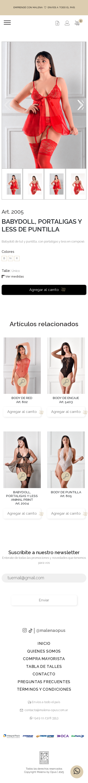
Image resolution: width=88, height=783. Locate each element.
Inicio (44, 643)
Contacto (44, 674)
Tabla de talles (44, 666)
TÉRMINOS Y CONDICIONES (44, 689)
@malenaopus (50, 630)
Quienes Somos (44, 651)
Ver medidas (13, 276)
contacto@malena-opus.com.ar (46, 710)
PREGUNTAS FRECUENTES (44, 682)
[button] (80, 105)
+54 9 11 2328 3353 (44, 718)
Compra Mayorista (44, 659)
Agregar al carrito (47, 289)
